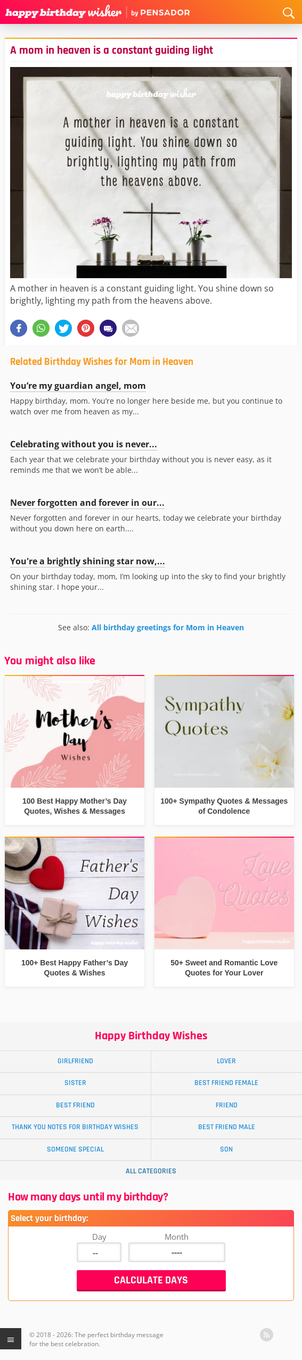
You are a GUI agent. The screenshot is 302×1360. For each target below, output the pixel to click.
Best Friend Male (226, 1127)
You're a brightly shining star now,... (87, 561)
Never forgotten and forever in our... (87, 502)
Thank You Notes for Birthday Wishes (75, 1127)
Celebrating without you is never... (83, 444)
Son (226, 1149)
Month (177, 1236)
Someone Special (75, 1149)
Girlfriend (75, 1061)
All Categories (151, 1171)
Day (99, 1236)
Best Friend (75, 1105)
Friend (227, 1105)
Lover (226, 1061)
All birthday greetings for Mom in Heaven (168, 627)
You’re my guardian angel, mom (78, 385)
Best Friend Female (226, 1083)
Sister (75, 1083)
